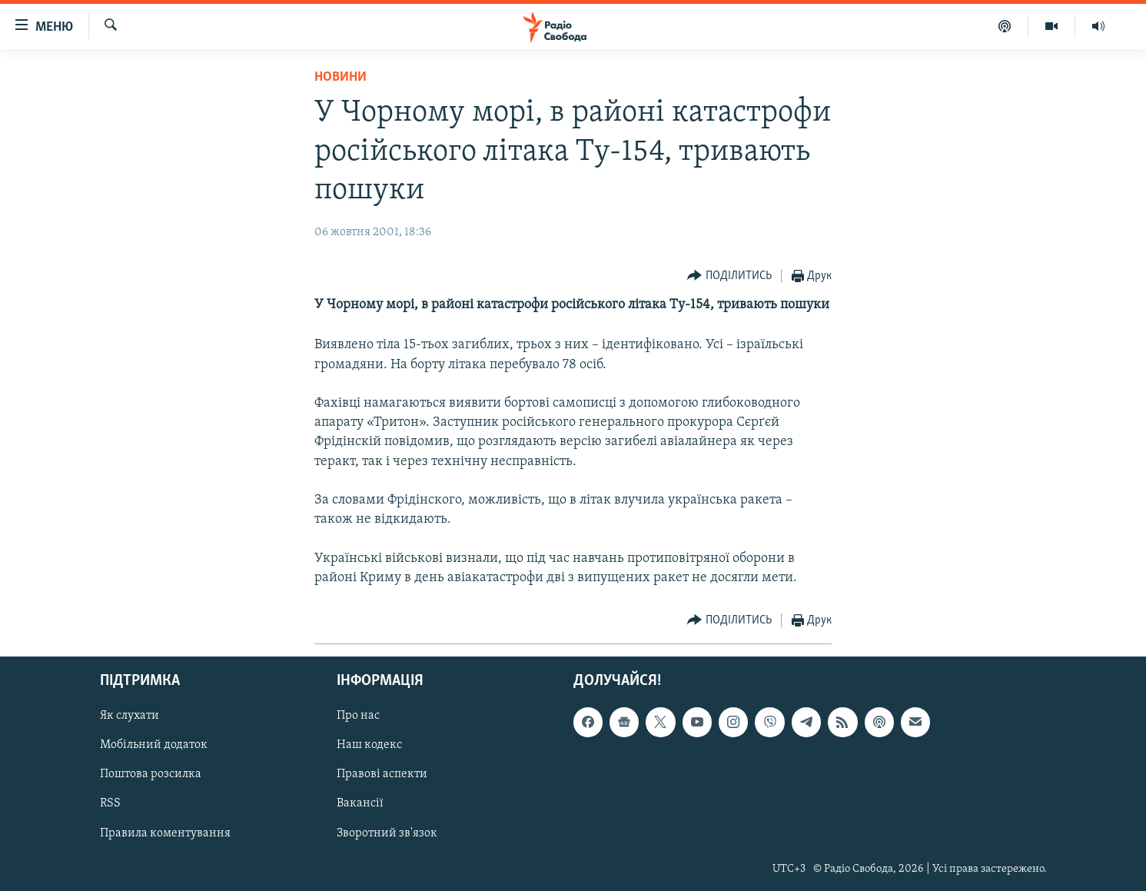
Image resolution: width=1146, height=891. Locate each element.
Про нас (358, 716)
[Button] (729, 276)
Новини (340, 77)
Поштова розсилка (150, 774)
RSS (110, 803)
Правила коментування (165, 833)
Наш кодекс (369, 745)
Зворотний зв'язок (387, 833)
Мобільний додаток (154, 745)
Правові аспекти (382, 774)
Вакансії (360, 803)
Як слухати (129, 716)
